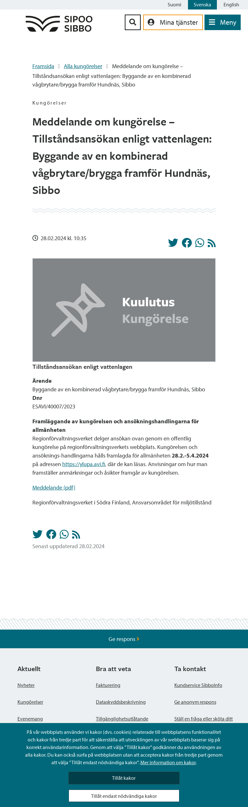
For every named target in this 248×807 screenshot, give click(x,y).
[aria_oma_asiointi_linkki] (173, 22)
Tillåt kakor (124, 778)
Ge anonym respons (195, 702)
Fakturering (108, 685)
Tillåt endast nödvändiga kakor (124, 796)
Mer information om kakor (168, 762)
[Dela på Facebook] (187, 244)
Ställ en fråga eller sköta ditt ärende (203, 722)
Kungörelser (30, 702)
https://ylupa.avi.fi (83, 464)
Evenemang (30, 718)
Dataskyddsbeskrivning (121, 702)
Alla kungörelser (83, 66)
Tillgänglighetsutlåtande (122, 718)
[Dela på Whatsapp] (199, 244)
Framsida (43, 66)
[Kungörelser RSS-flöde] (212, 245)
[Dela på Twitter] (173, 244)
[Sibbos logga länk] (59, 29)
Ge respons (124, 639)
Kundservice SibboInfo (198, 685)
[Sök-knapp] (133, 22)
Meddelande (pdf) (53, 487)
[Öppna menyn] (222, 22)
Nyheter (26, 685)
